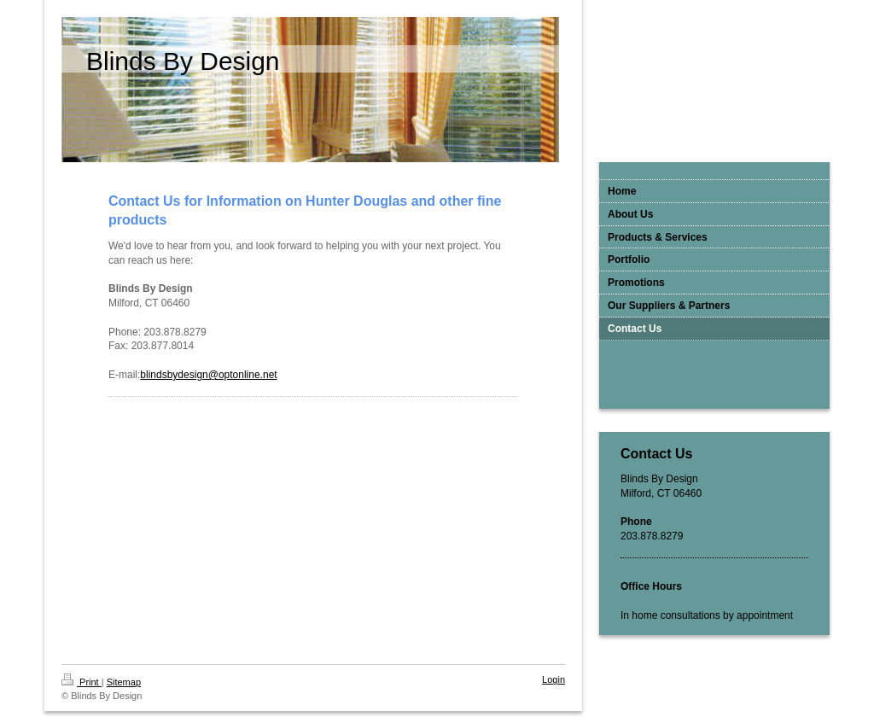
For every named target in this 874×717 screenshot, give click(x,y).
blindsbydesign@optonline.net (208, 375)
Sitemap (124, 682)
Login (553, 679)
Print (81, 682)
